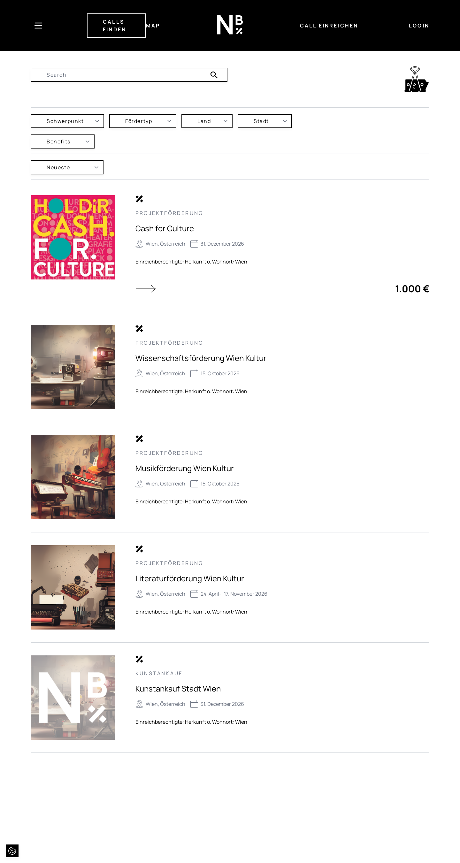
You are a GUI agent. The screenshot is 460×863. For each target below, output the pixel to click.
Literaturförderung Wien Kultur (189, 578)
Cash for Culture (164, 228)
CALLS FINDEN (114, 25)
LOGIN (419, 25)
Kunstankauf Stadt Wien (178, 688)
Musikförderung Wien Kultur (184, 468)
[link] (416, 79)
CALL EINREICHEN (329, 25)
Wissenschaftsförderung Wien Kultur (200, 358)
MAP (153, 25)
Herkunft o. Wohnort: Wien (216, 261)
